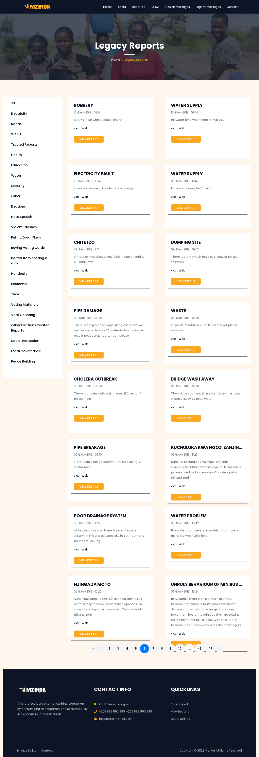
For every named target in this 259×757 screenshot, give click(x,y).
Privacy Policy (26, 750)
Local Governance (26, 351)
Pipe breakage (90, 448)
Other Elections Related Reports (30, 328)
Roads (16, 124)
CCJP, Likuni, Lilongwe (114, 704)
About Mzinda (180, 719)
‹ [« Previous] (93, 649)
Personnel (19, 284)
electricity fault (94, 174)
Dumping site (186, 242)
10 (186, 649)
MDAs (155, 7)
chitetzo (84, 242)
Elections (18, 207)
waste (178, 311)
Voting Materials (24, 305)
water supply (187, 106)
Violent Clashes (24, 227)
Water (16, 176)
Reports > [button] (138, 7)
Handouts (19, 274)
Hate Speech (21, 217)
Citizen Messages (177, 7)
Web (81, 129)
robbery (83, 106)
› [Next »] (228, 649)
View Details (88, 140)
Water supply (187, 174)
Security (17, 186)
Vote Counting (23, 315)
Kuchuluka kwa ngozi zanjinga (208, 448)
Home (107, 7)
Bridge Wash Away (192, 379)
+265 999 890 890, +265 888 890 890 (125, 711)
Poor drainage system (100, 516)
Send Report (179, 704)
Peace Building (23, 361)
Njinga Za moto (92, 584)
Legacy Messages (208, 7)
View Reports (180, 711)
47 (218, 649)
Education (19, 165)
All (13, 103)
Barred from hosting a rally (29, 261)
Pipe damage (88, 311)
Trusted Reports (24, 145)
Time (15, 294)
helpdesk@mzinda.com (115, 719)
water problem (189, 516)
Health (16, 155)
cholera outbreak (95, 379)
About (122, 7)
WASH (16, 134)
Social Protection (25, 341)
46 (207, 649)
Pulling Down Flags (26, 237)
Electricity (19, 114)
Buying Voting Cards (28, 248)
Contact (233, 7)
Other (15, 196)
